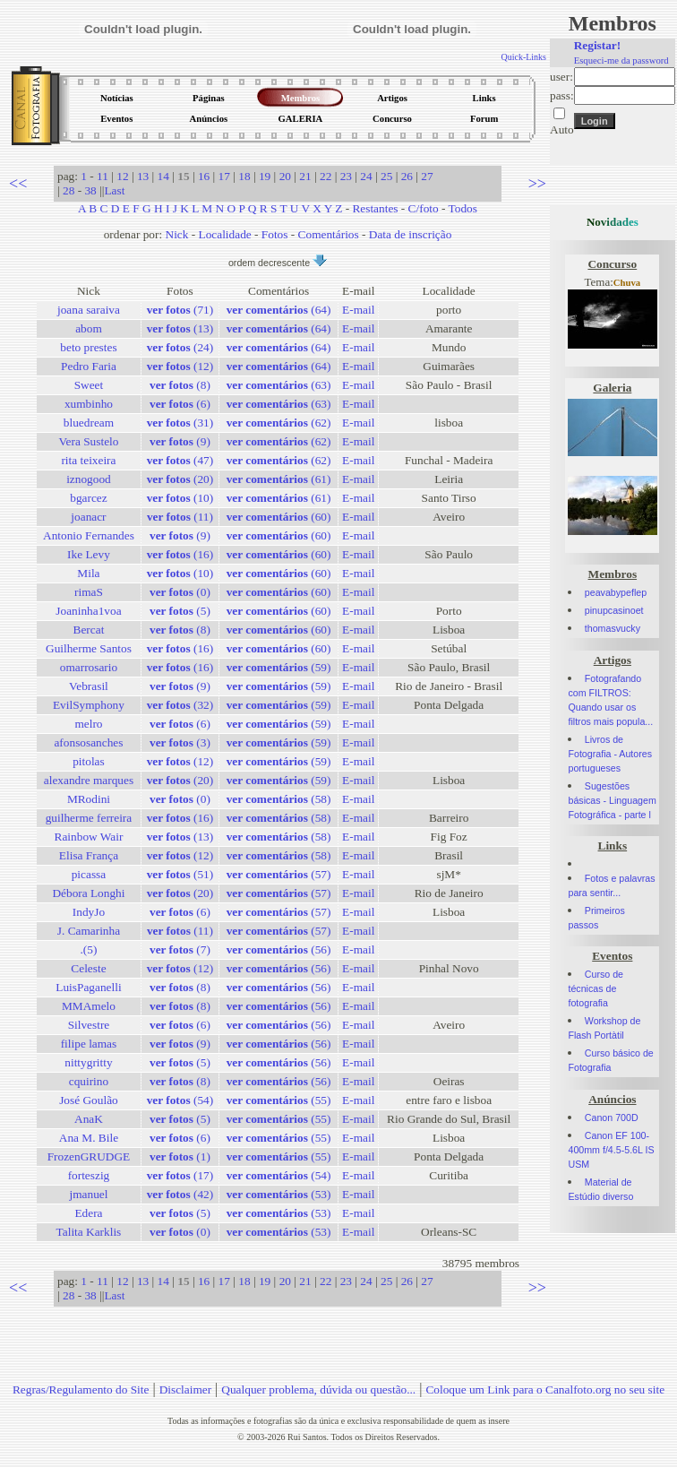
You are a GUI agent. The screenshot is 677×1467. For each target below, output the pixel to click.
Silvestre (89, 1024)
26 (407, 176)
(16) (180, 554)
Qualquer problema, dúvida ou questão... (318, 1389)
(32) (180, 705)
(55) (279, 1100)
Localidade (225, 234)
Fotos (274, 234)
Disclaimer (185, 1389)
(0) (180, 592)
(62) (279, 422)
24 (366, 176)
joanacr (88, 516)
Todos (463, 208)
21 (305, 176)
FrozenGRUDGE (89, 1156)
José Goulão (88, 1100)
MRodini (88, 799)
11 (102, 176)
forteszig (89, 1175)
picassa (89, 874)
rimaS (88, 592)
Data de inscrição (410, 234)
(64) (279, 309)
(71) (180, 309)
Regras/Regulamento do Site (81, 1389)
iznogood (88, 479)
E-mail (358, 309)
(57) (279, 874)
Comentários (328, 234)
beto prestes (88, 347)
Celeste (88, 968)
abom (88, 328)
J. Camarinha (88, 930)
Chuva (626, 283)
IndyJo (89, 912)
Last (114, 190)
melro (88, 723)
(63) (279, 385)
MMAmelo (89, 1006)
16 (204, 176)
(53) (279, 1194)
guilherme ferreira (89, 817)
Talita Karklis (89, 1231)
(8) (180, 385)
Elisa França (88, 855)
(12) (180, 366)
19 (264, 176)
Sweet (89, 385)
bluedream (89, 422)
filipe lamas (89, 1043)
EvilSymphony (88, 705)
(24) (180, 347)
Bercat (89, 629)
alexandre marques (88, 780)
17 (224, 176)
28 (68, 190)
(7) (180, 949)
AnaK (88, 1119)
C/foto (423, 208)
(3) (180, 742)
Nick (177, 234)
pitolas (89, 761)
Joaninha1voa (88, 610)
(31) (180, 422)
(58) (279, 799)
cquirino (88, 1081)
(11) (180, 516)
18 (244, 176)
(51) (180, 874)
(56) (279, 949)
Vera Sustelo (88, 441)
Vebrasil (88, 686)
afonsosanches (88, 742)
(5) (180, 610)
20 (285, 176)
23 (346, 176)
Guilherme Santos (89, 648)
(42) (180, 1194)
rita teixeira (88, 460)
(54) (180, 1100)
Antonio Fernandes (88, 535)
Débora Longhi (88, 893)
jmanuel (88, 1194)
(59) (279, 667)
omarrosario (88, 667)
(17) (180, 1175)
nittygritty (88, 1062)
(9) (180, 441)
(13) (180, 328)
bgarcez (88, 498)
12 (122, 176)
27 (427, 176)
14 (163, 176)
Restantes (375, 208)
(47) (180, 460)
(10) (180, 498)
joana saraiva (88, 309)
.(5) (89, 949)
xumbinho (88, 403)
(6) (180, 403)
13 (143, 176)
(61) (279, 479)
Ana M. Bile (88, 1137)
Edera (88, 1213)
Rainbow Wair (89, 836)
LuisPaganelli (88, 987)
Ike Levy (88, 554)
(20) (180, 479)
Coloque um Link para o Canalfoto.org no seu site (544, 1389)
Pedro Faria (88, 366)
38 (90, 190)
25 (386, 176)
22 (325, 176)
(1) (180, 1156)
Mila (88, 573)
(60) (279, 516)
